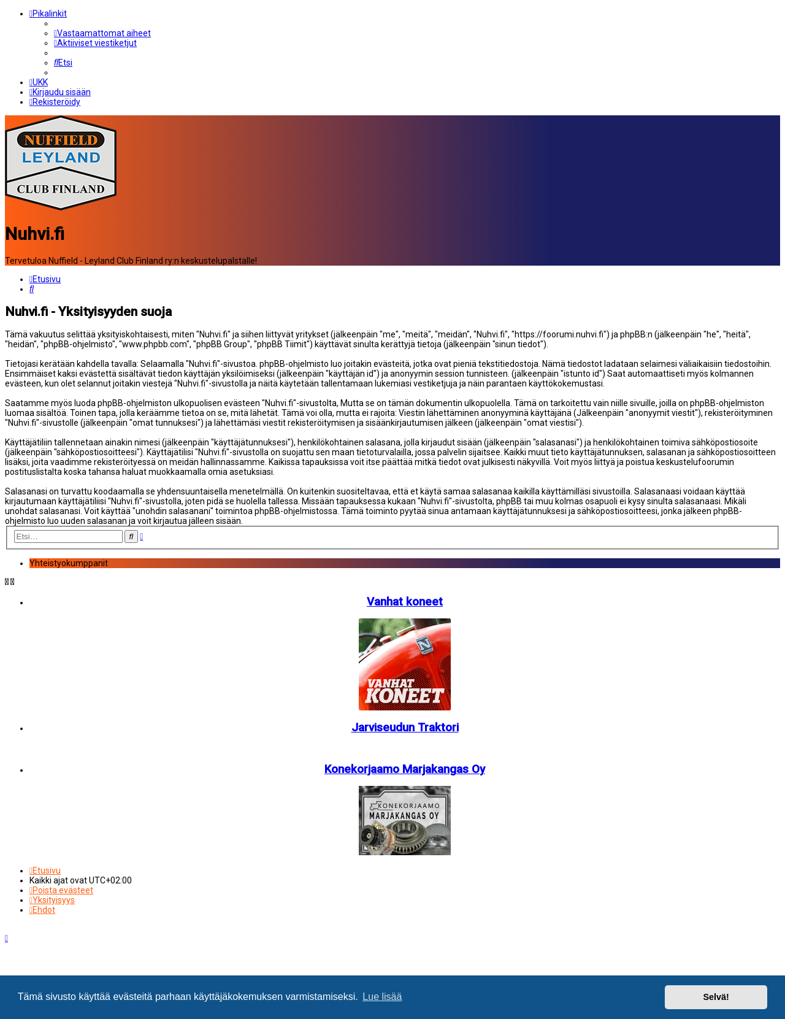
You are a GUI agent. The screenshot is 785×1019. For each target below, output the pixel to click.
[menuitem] (102, 29)
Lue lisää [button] (382, 996)
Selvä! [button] (716, 997)
